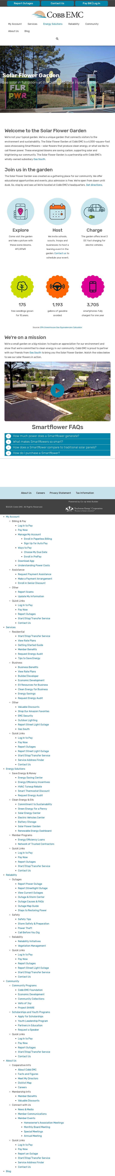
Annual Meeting (33, 1136)
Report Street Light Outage (33, 724)
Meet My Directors (28, 1078)
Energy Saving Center (30, 777)
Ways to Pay (25, 547)
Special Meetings (33, 1131)
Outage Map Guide (28, 906)
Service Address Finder (31, 760)
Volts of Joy (24, 1003)
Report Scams (26, 591)
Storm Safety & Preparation (33, 923)
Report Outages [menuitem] (23, 3)
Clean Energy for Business (33, 689)
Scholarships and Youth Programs (31, 1012)
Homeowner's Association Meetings (44, 1122)
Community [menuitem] (92, 24)
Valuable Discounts (28, 707)
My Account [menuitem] (15, 24)
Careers (40, 493)
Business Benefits (28, 667)
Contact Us (24, 623)
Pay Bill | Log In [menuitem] (91, 3)
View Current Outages (30, 892)
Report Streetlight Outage (32, 888)
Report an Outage (28, 1153)
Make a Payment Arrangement (35, 578)
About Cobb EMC (27, 1069)
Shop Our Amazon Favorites (33, 711)
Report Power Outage (30, 883)
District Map (24, 1082)
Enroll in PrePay (32, 556)
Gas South (39, 159)
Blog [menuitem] (27, 31)
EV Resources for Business (33, 684)
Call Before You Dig (29, 932)
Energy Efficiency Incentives (34, 782)
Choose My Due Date (35, 552)
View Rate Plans (27, 640)
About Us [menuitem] (13, 31)
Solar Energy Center (29, 813)
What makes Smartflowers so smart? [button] (37, 441)
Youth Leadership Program (33, 1021)
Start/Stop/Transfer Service (34, 618)
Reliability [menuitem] (73, 24)
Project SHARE (26, 1007)
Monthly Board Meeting (37, 1127)
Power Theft (25, 928)
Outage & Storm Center (31, 897)
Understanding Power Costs (34, 565)
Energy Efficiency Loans (31, 839)
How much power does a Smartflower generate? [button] (45, 436)
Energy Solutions (15, 768)
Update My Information (31, 596)
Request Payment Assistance (34, 574)
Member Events (26, 1118)
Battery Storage (27, 821)
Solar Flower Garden (29, 826)
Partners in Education (30, 1025)
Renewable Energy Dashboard (35, 830)
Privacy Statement (60, 493)
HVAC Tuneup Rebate (30, 786)
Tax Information (85, 493)
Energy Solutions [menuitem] (52, 24)
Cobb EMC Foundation (30, 990)
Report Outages (27, 614)
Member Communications (32, 1113)
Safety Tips (24, 919)
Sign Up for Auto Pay (36, 543)
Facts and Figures (28, 1074)
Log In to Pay (25, 525)
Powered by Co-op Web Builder (83, 501)
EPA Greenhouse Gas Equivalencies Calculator (61, 327)
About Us (26, 493)
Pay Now (23, 530)
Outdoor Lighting (27, 720)
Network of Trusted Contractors (36, 844)
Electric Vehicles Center (31, 817)
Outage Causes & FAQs (31, 901)
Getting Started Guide (30, 645)
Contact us (60, 253)
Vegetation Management (32, 945)
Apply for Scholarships (30, 1016)
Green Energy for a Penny (32, 808)
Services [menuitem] (32, 24)
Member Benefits (27, 649)
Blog (8, 1171)
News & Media (26, 1109)
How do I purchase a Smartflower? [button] (36, 453)
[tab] (57, 436)
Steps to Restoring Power (32, 910)
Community (12, 981)
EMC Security (25, 715)
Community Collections (31, 998)
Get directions (94, 185)
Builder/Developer (28, 676)
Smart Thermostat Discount (34, 791)
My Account (12, 516)
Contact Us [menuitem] (57, 3)
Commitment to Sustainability (35, 804)
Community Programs (24, 985)
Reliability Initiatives (29, 941)
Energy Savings (26, 693)
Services (11, 627)
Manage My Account (29, 534)
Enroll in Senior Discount (32, 583)
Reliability (11, 875)
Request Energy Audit (30, 653)
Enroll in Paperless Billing (38, 538)
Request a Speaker (28, 1029)
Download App (26, 561)
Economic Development (31, 680)
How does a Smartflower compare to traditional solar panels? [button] (54, 447)
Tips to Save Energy (29, 658)
